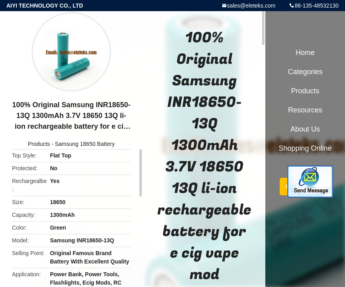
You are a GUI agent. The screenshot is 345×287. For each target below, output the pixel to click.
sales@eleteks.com (251, 5)
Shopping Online (304, 148)
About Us (305, 129)
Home (305, 53)
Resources (305, 110)
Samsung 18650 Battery (85, 144)
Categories (305, 72)
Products (39, 144)
